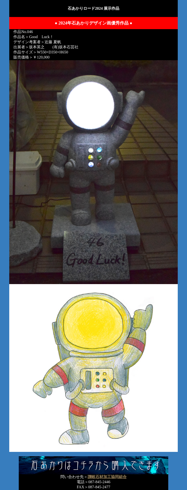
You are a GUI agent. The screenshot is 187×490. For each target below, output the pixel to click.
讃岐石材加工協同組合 (107, 477)
